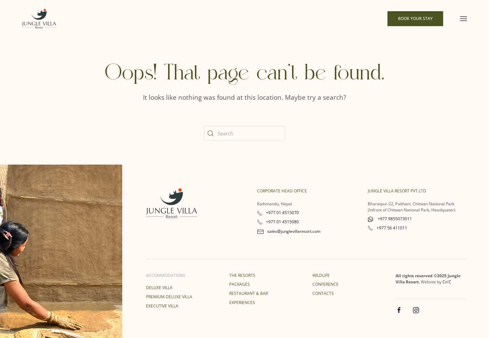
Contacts (323, 293)
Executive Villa (162, 306)
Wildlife (321, 275)
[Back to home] (39, 18)
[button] (463, 18)
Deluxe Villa (159, 287)
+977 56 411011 (387, 228)
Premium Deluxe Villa (169, 297)
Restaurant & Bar (248, 293)
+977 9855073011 (390, 219)
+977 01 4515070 (278, 212)
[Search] (244, 133)
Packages (239, 284)
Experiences (242, 302)
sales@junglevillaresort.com (289, 231)
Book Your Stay (415, 18)
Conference (325, 284)
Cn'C (446, 282)
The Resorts (242, 275)
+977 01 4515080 (278, 222)
